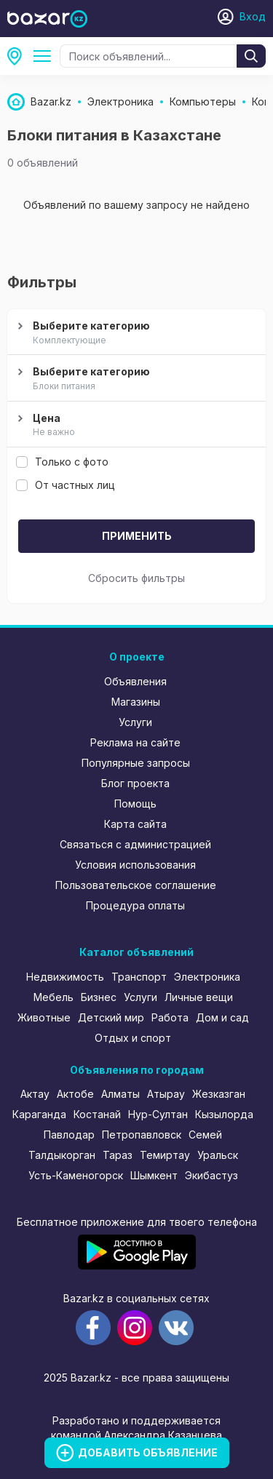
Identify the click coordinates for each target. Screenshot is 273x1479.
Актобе (75, 1094)
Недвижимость (65, 976)
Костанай (97, 1114)
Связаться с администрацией (135, 844)
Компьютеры (45, 56)
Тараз (117, 1155)
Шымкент (154, 1175)
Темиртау (165, 1155)
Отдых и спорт (133, 1038)
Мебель (53, 997)
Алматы (120, 1094)
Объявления (135, 681)
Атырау (166, 1094)
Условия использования (135, 864)
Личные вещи (199, 997)
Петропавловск (141, 1134)
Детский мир (111, 1017)
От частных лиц (65, 485)
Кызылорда (224, 1114)
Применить (137, 536)
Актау (35, 1094)
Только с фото (62, 461)
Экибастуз (211, 1175)
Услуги (135, 722)
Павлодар (69, 1134)
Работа (170, 1017)
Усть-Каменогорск (75, 1175)
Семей (205, 1134)
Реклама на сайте (135, 742)
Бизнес (98, 997)
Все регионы (19, 56)
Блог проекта (135, 783)
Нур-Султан (158, 1114)
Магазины (135, 701)
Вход (253, 16)
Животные (44, 1017)
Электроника (207, 976)
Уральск (217, 1155)
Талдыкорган (61, 1155)
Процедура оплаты (135, 905)
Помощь (135, 803)
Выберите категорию (135, 333)
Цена (135, 425)
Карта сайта (135, 824)
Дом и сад (222, 1017)
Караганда (39, 1114)
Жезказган (218, 1094)
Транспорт (139, 976)
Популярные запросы (136, 763)
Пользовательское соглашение (135, 885)
